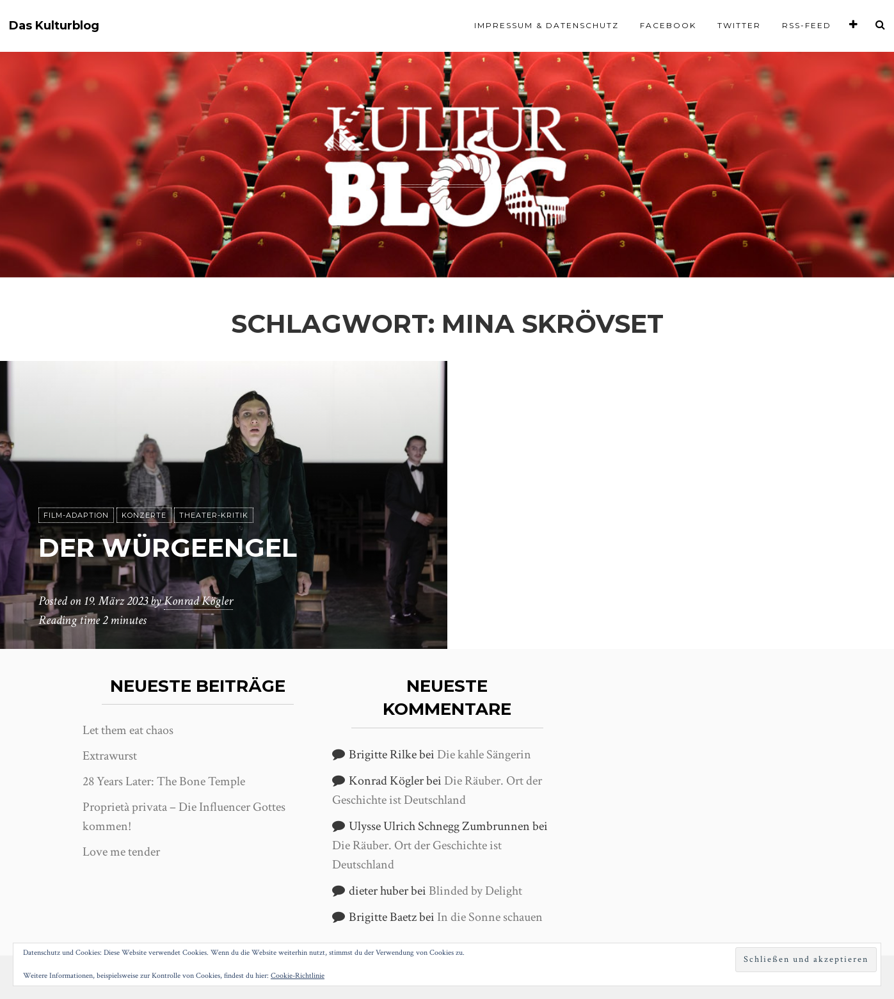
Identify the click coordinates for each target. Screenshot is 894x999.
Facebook (668, 25)
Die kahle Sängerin (484, 754)
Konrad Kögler (198, 601)
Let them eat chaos (128, 730)
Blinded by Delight (475, 891)
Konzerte (144, 515)
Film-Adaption (76, 515)
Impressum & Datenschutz (546, 25)
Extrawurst (110, 755)
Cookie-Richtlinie (297, 975)
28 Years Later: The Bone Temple (164, 781)
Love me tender (121, 851)
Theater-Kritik (213, 515)
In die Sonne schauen (490, 917)
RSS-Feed (806, 25)
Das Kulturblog (54, 26)
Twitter (739, 25)
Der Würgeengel (167, 547)
